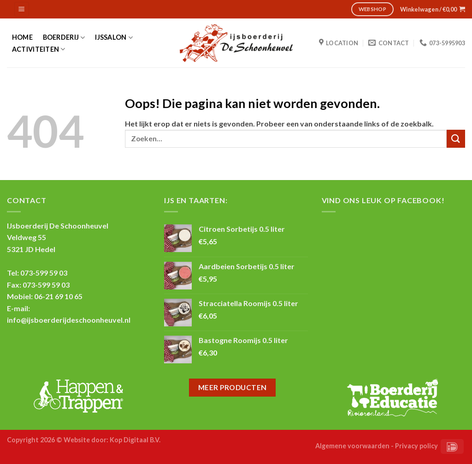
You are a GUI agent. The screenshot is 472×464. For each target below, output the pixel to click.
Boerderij (64, 37)
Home (22, 37)
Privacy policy (416, 446)
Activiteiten (38, 49)
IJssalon (114, 37)
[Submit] (456, 139)
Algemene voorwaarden (352, 446)
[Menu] (22, 9)
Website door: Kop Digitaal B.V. (112, 440)
